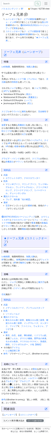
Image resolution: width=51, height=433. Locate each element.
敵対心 (23, 262)
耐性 (24, 111)
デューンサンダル (18, 193)
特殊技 (15, 82)
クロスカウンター (32, 178)
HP (15, 22)
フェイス (45, 259)
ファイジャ (26, 326)
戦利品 (7, 170)
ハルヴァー (33, 378)
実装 (16, 28)
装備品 (45, 222)
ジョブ (13, 88)
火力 (24, 134)
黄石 (8, 335)
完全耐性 (42, 111)
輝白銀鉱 (28, 335)
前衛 (16, 146)
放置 (4, 125)
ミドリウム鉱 (40, 335)
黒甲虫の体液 (40, 338)
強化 (28, 259)
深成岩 (43, 341)
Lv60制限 (6, 66)
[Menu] (45, 3)
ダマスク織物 (26, 338)
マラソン (20, 161)
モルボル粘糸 (12, 341)
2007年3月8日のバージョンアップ (18, 216)
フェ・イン (39, 219)
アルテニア (11, 381)
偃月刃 (41, 282)
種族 (24, 229)
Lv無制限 (6, 256)
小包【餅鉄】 (36, 344)
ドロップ (8, 225)
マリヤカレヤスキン (29, 341)
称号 (6, 353)
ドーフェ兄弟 (12, 52)
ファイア (14, 326)
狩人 (30, 103)
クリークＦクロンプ (23, 190)
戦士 (28, 94)
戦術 (6, 119)
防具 (6, 181)
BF (22, 8)
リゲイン (18, 288)
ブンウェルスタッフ (35, 307)
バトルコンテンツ (10, 8)
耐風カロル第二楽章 (35, 320)
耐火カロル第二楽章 (15, 320)
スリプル (6, 111)
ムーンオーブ (12, 19)
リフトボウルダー (20, 344)
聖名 (35, 369)
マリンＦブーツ (29, 184)
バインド (16, 158)
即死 (41, 146)
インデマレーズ (31, 323)
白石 (14, 335)
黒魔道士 (32, 97)
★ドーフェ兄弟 (14, 238)
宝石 (8, 205)
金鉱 (20, 335)
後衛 (23, 146)
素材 (6, 202)
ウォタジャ (38, 326)
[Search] (18, 3)
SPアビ (7, 91)
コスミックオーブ (14, 31)
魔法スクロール (11, 196)
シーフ (28, 100)
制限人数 (31, 66)
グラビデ (6, 158)
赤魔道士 (10, 161)
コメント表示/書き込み (23, 420)
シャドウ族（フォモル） (27, 78)
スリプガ (8, 131)
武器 (6, 175)
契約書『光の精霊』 (23, 199)
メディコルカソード (15, 307)
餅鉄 (8, 344)
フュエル (14, 338)
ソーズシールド (13, 314)
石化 (4, 294)
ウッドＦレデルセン (25, 187)
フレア (9, 199)
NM (9, 222)
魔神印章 (24, 34)
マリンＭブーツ (13, 184)
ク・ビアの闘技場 (28, 19)
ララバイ (16, 111)
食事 (18, 259)
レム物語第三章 (13, 350)
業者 (33, 222)
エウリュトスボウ (14, 178)
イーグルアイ (36, 140)
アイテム (16, 347)
